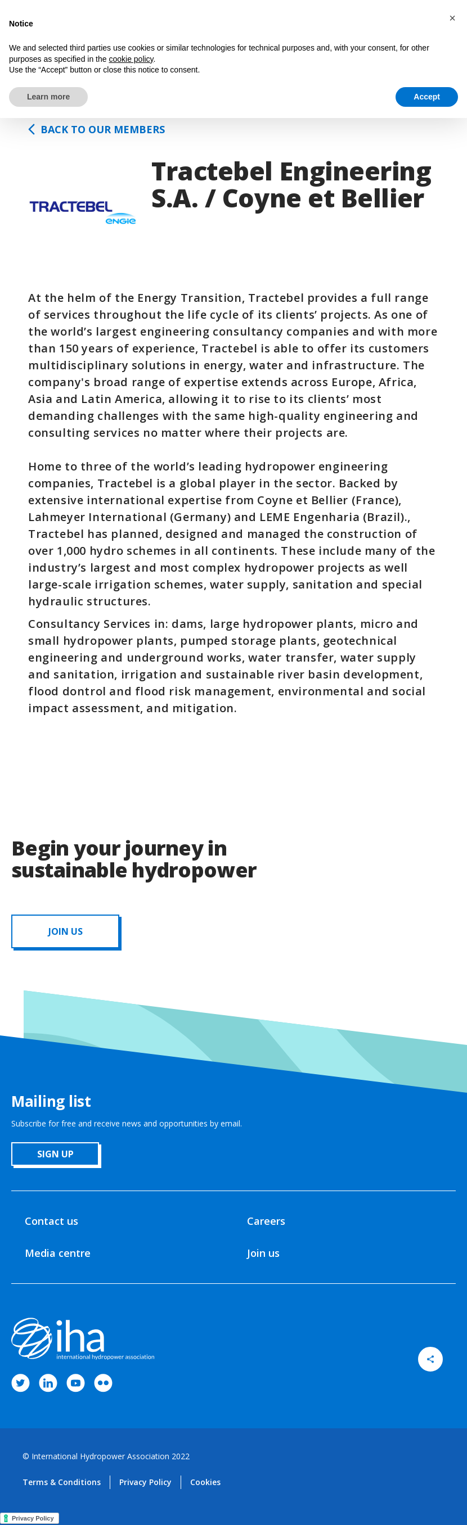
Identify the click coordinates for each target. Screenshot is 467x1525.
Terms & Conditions (62, 1482)
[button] (452, 18)
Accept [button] (427, 96)
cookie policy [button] (131, 59)
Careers (266, 1221)
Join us (263, 1253)
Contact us (51, 1221)
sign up (55, 1154)
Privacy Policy (145, 1482)
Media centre (58, 1253)
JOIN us (65, 931)
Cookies (205, 1482)
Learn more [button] (48, 96)
